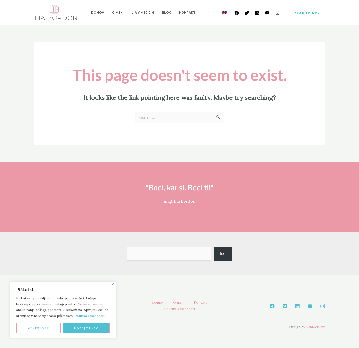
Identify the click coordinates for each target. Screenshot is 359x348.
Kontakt (202, 302)
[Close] (113, 284)
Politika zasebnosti (90, 316)
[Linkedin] (257, 13)
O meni (178, 302)
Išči (223, 253)
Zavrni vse (38, 328)
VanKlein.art (315, 327)
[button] (306, 13)
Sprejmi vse (86, 328)
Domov (155, 302)
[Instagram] (277, 13)
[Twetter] (247, 13)
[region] (63, 310)
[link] (224, 12)
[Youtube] (267, 13)
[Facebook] (237, 13)
